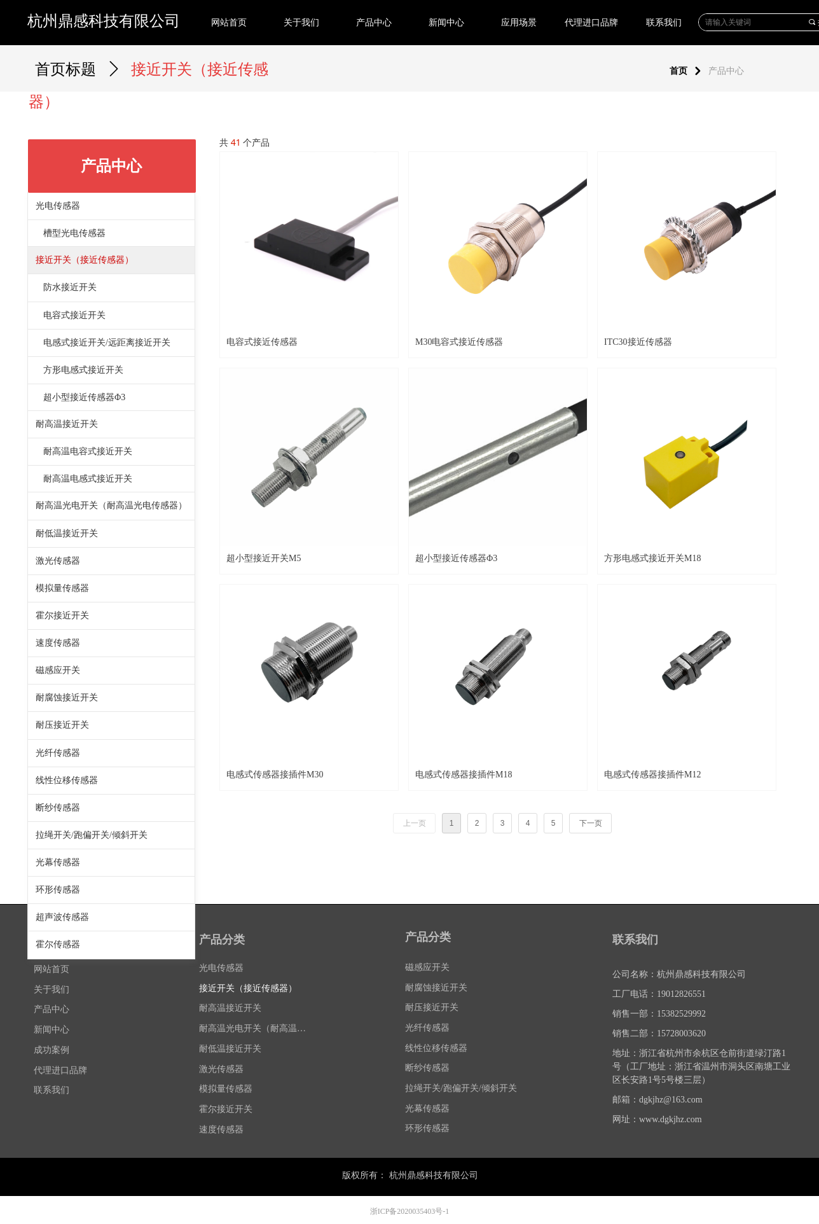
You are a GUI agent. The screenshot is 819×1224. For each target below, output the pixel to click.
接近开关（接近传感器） (85, 260)
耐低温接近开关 (67, 533)
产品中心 (726, 71)
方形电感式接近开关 (83, 370)
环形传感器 (58, 889)
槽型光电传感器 (74, 233)
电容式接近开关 (74, 315)
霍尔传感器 (58, 944)
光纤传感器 (58, 753)
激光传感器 (58, 561)
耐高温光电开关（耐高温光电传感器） (111, 505)
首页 (678, 71)
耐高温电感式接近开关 (87, 478)
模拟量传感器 (62, 588)
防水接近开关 (70, 287)
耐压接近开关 (62, 725)
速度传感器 (58, 643)
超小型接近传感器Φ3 (84, 397)
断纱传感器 (58, 807)
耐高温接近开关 (67, 424)
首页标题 (65, 69)
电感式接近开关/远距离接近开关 (106, 342)
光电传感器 (58, 206)
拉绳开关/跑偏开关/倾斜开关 (92, 835)
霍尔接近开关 (62, 615)
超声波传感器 (62, 917)
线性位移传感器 (67, 780)
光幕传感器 (58, 862)
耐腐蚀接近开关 (67, 697)
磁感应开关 (58, 670)
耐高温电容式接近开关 (87, 451)
